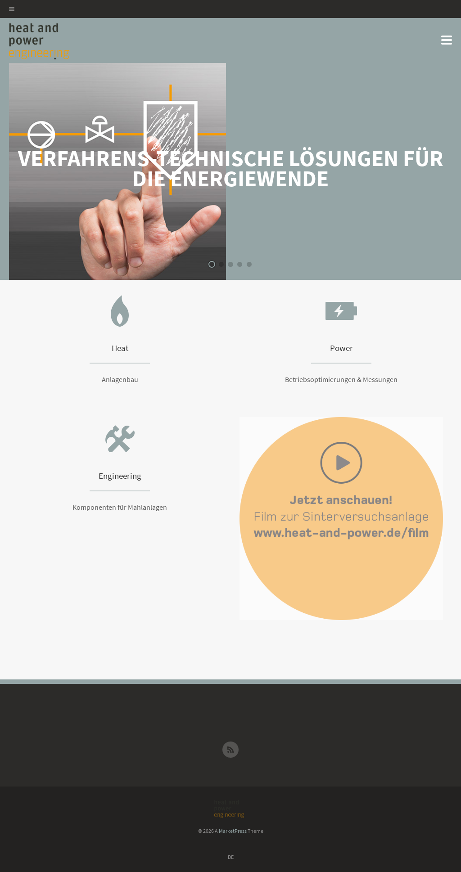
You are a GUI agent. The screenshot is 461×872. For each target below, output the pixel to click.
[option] (230, 171)
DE (231, 857)
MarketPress (233, 830)
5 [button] (249, 264)
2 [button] (221, 264)
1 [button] (211, 264)
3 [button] (230, 264)
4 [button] (239, 264)
